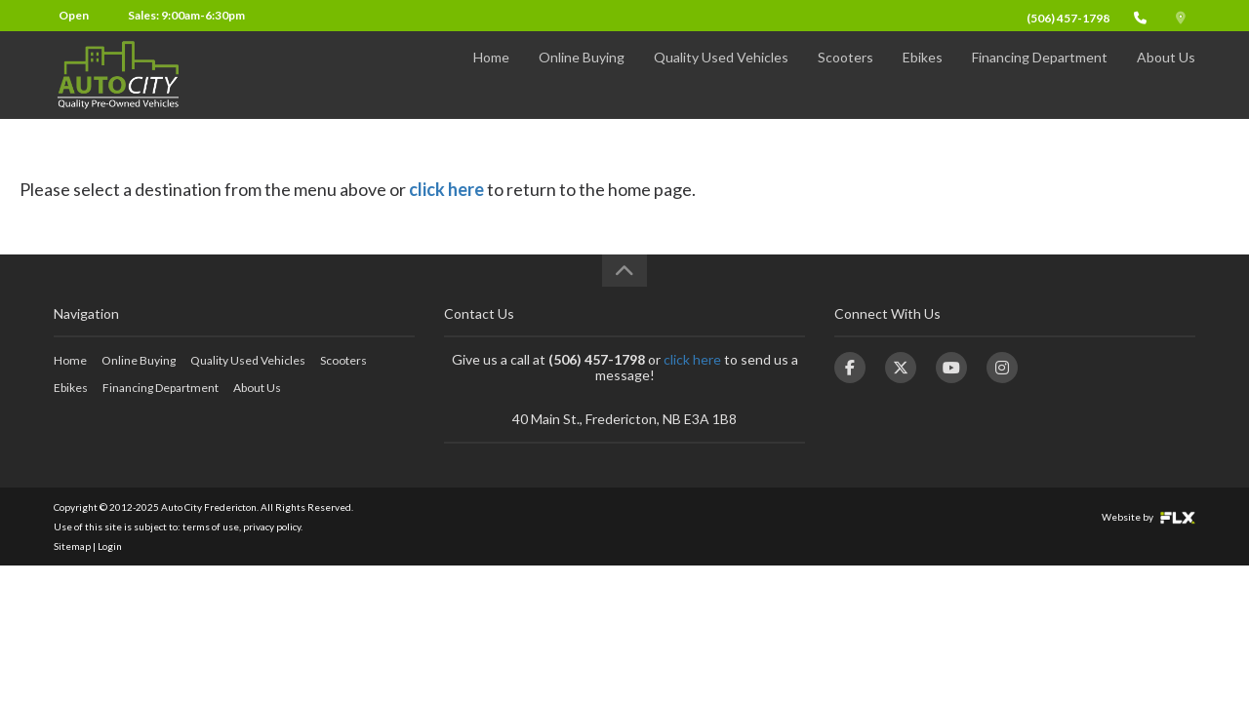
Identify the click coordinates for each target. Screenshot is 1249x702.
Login (110, 546)
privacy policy (272, 526)
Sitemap (72, 546)
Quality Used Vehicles (721, 74)
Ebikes (923, 74)
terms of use (210, 526)
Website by (1148, 517)
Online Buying (581, 74)
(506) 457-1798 (1068, 18)
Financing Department (1040, 74)
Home (491, 74)
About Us (1166, 74)
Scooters (845, 74)
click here (446, 189)
